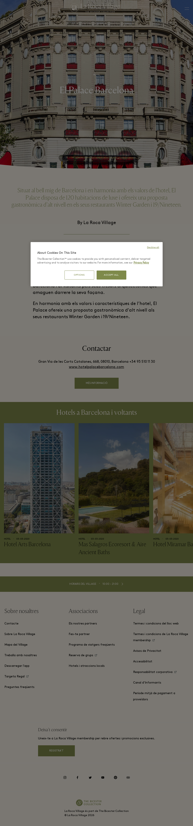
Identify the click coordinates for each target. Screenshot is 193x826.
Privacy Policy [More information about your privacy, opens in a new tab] (141, 263)
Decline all (153, 247)
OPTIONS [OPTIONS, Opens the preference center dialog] (79, 275)
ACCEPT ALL (111, 275)
